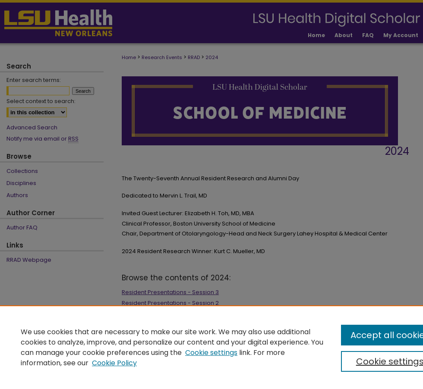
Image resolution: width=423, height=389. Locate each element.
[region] (211, 347)
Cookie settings (211, 353)
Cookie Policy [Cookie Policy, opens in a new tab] (114, 363)
